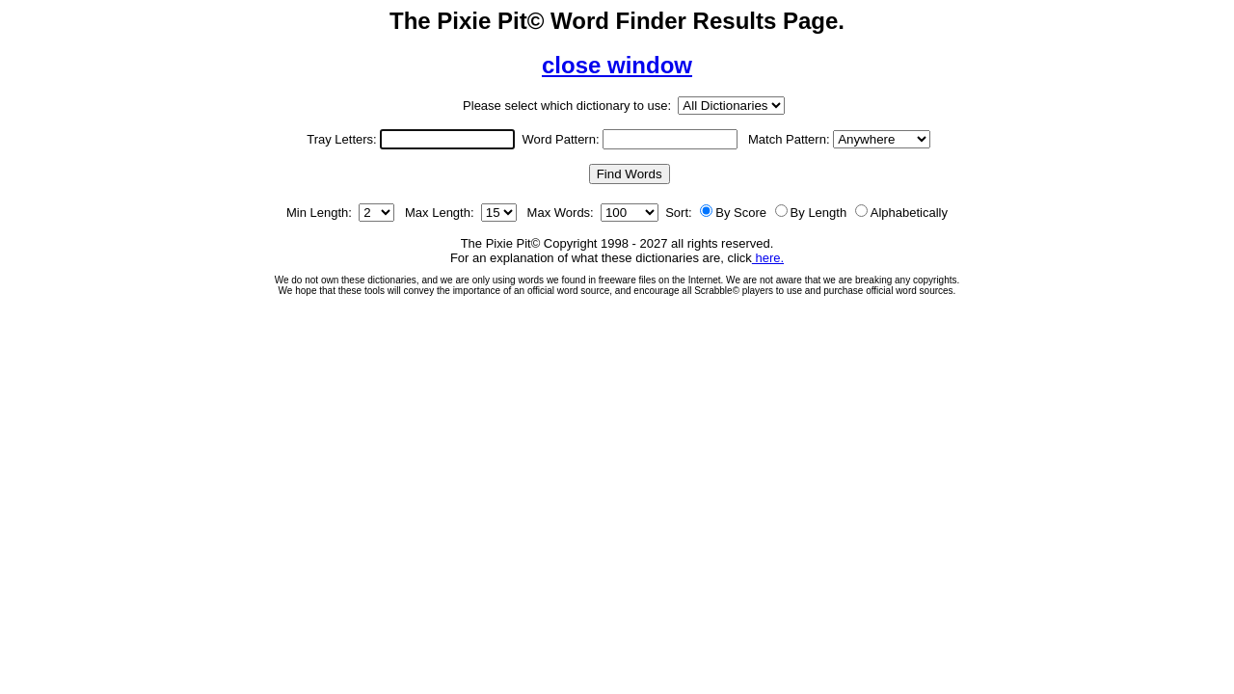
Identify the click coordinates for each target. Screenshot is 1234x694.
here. (768, 258)
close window (617, 65)
